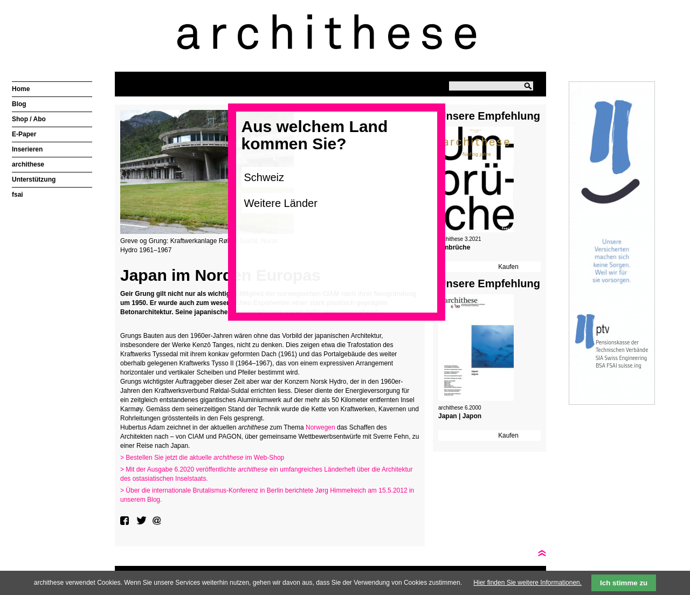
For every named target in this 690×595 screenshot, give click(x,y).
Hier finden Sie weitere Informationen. (527, 582)
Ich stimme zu (623, 583)
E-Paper (24, 134)
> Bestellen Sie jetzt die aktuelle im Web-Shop (202, 457)
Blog (19, 104)
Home (21, 89)
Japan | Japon (459, 416)
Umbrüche (454, 247)
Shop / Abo (29, 119)
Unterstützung (34, 179)
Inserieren (27, 149)
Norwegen (320, 427)
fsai (17, 194)
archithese (28, 164)
